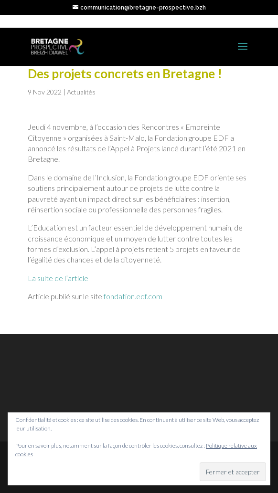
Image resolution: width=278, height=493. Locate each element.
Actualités (81, 92)
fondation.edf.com (133, 296)
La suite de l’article (58, 278)
